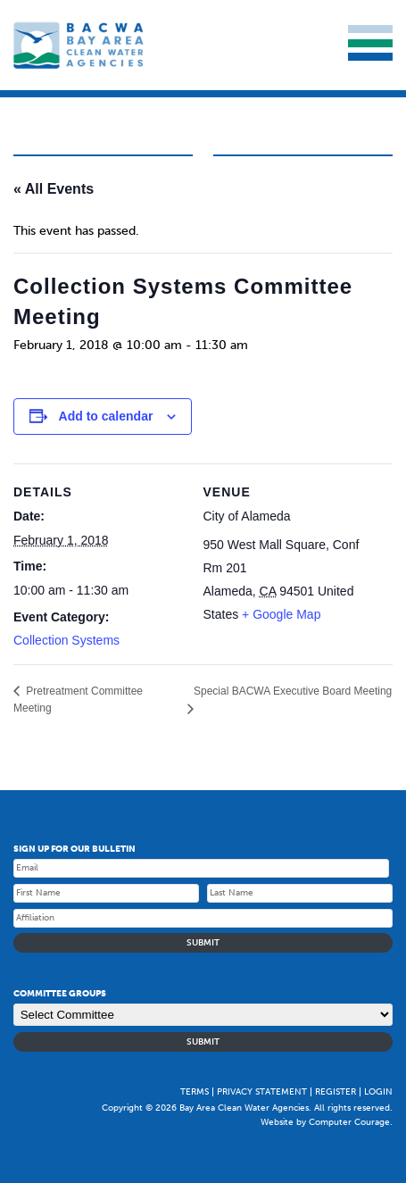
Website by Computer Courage (325, 1122)
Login (378, 1092)
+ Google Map (281, 614)
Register (335, 1092)
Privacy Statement (262, 1092)
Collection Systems (66, 640)
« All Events (53, 188)
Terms (194, 1092)
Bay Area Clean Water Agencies (80, 45)
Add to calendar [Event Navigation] (106, 416)
